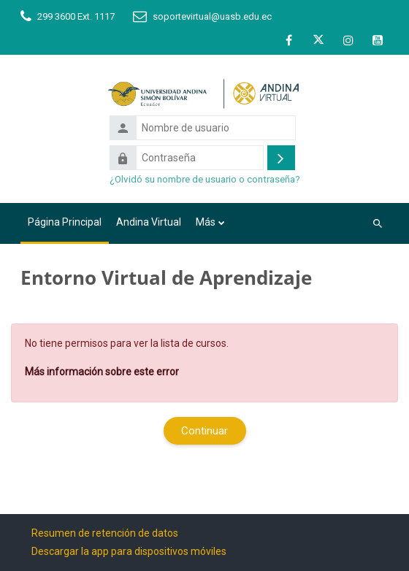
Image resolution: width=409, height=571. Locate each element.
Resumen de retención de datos (104, 533)
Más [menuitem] (205, 222)
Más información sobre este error (102, 372)
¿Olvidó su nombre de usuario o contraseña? (205, 179)
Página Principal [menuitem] (65, 222)
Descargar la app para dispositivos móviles (128, 551)
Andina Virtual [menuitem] (148, 222)
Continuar (204, 430)
